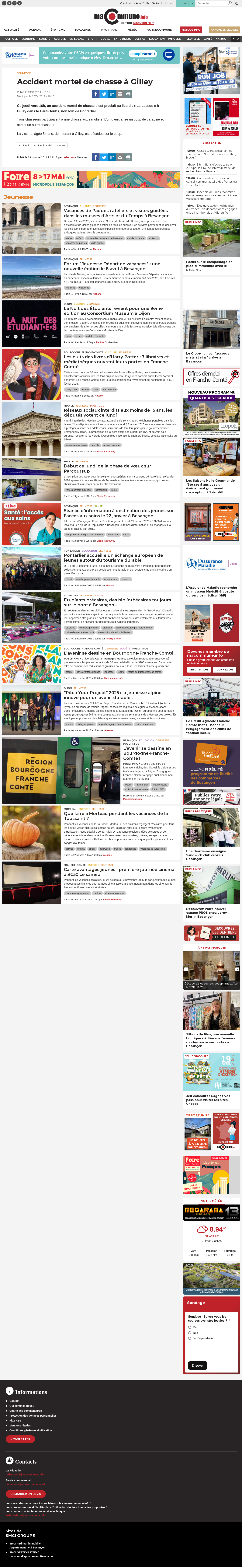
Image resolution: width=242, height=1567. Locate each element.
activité (69, 849)
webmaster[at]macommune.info (26, 1515)
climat (69, 579)
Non (195, 1332)
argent (69, 672)
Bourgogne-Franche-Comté (83, 352)
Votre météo (211, 1201)
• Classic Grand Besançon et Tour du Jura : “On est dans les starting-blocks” (211, 154)
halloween (105, 849)
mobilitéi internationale (136, 789)
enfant (79, 238)
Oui (195, 1327)
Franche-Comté (75, 865)
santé (126, 534)
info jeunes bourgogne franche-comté (84, 534)
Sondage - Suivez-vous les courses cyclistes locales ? (209, 1318)
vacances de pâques (76, 243)
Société (125, 648)
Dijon (68, 304)
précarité (107, 627)
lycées (128, 784)
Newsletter (20, 1439)
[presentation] (186, 969)
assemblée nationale (76, 445)
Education (89, 550)
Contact (14, 1400)
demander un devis (25, 1494)
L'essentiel (212, 142)
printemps (153, 238)
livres (95, 389)
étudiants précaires (89, 627)
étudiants (70, 627)
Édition (126, 22)
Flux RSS (15, 1420)
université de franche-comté (80, 632)
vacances (84, 287)
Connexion (224, 669)
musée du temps (135, 238)
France (69, 405)
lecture (85, 389)
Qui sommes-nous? (21, 1405)
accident (24, 145)
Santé (98, 506)
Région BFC (158, 789)
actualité (71, 595)
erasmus (126, 579)
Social (98, 595)
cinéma (81, 849)
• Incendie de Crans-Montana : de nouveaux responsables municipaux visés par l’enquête (211, 195)
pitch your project (85, 724)
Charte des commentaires (25, 1410)
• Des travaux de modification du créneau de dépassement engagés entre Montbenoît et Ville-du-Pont (211, 209)
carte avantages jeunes (88, 672)
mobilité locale (160, 784)
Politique (97, 405)
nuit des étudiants (95, 336)
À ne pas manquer (212, 947)
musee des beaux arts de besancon (105, 238)
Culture (85, 206)
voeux (114, 490)
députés (95, 445)
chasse (61, 145)
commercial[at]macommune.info (26, 1484)
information (113, 534)
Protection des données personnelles (33, 1415)
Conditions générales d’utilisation (30, 1430)
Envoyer (198, 1365)
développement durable (88, 579)
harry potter (71, 389)
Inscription (199, 669)
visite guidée (97, 243)
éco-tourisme (110, 579)
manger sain (142, 784)
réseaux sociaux (111, 445)
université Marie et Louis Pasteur (114, 632)
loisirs (121, 672)
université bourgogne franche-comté (134, 627)
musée (78, 336)
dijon (68, 336)
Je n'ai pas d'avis (203, 1338)
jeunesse (70, 287)
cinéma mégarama (114, 893)
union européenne (145, 724)
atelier (69, 238)
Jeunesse (24, 73)
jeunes (69, 724)
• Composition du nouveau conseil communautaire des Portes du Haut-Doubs (211, 182)
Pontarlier (72, 550)
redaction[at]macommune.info (25, 1474)
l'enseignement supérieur (78, 490)
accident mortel (43, 145)
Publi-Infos (140, 648)
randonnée (130, 849)
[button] (230, 3)
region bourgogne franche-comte (144, 672)
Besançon (71, 206)
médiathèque (109, 389)
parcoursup (101, 490)
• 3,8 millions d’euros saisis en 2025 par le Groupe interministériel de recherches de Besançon (211, 168)
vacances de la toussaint (152, 849)
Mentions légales (20, 1425)
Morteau (70, 809)
